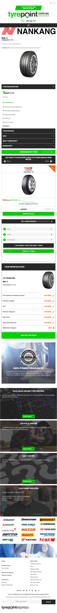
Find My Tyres (6, 565)
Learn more (28, 416)
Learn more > (28, 377)
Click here (47, 152)
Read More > (6, 126)
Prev (7, 161)
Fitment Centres (7, 575)
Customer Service (35, 563)
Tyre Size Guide (35, 582)
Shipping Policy (34, 569)
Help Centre (34, 561)
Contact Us (5, 579)
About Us (4, 582)
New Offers (33, 574)
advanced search (43, 221)
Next (48, 161)
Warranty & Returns (36, 571)
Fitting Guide (34, 577)
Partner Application (7, 585)
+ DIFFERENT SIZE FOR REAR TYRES (29, 245)
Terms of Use (34, 585)
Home (3, 561)
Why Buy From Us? (36, 579)
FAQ (31, 566)
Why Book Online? (8, 572)
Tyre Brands (5, 568)
